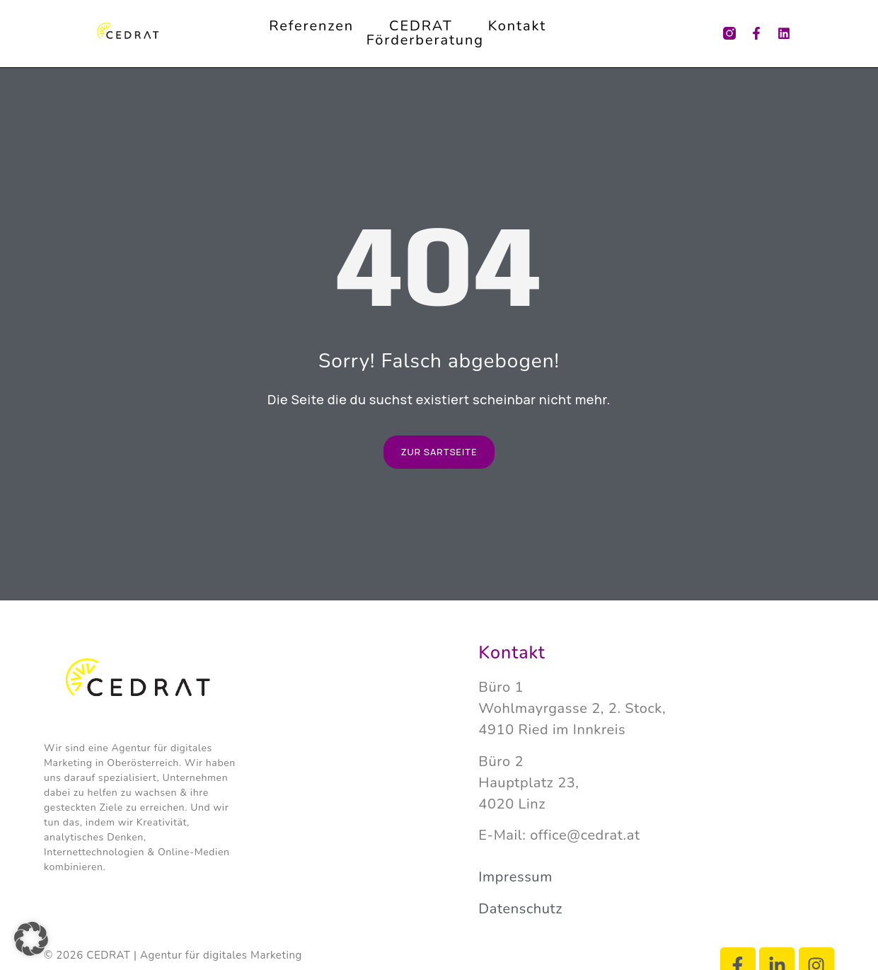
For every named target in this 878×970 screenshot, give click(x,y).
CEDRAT (421, 26)
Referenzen (311, 26)
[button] (31, 939)
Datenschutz (520, 908)
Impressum (515, 876)
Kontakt (517, 26)
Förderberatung (425, 40)
